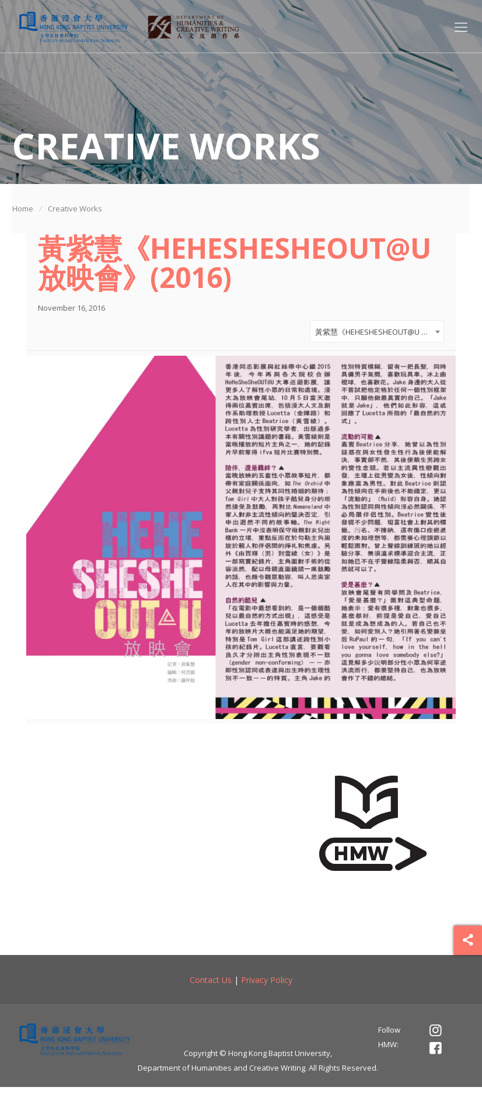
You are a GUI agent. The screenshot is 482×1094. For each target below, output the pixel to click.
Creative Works (75, 208)
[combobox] (377, 334)
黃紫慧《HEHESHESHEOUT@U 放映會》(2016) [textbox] (379, 335)
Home (22, 208)
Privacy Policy (266, 986)
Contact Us (211, 986)
